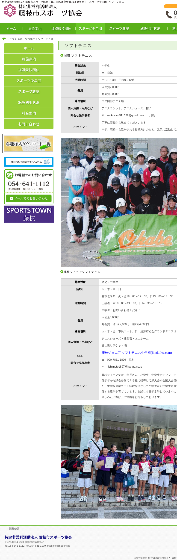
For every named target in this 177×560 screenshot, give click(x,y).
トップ (11, 39)
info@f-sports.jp (61, 545)
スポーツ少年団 (26, 39)
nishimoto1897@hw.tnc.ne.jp (124, 366)
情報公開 (14, 528)
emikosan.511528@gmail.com (125, 115)
